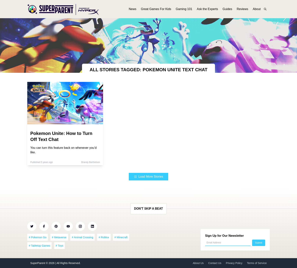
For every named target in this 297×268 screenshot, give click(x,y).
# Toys (59, 245)
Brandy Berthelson (90, 162)
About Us (198, 263)
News (132, 9)
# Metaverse (59, 237)
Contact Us (214, 263)
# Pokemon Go (37, 237)
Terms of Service (257, 263)
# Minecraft (120, 237)
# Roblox (104, 237)
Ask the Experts (207, 9)
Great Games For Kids (156, 9)
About (257, 9)
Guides (227, 9)
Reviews (242, 9)
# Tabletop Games (39, 245)
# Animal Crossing (82, 237)
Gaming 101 (184, 9)
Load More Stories (148, 176)
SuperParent (38, 263)
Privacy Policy (234, 263)
